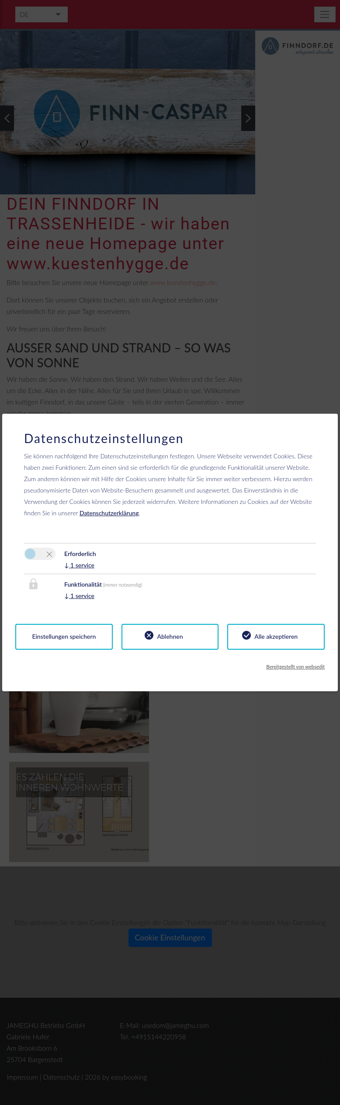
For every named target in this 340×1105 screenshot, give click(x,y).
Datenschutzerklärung (109, 513)
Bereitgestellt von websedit (295, 666)
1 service (79, 565)
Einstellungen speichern (64, 636)
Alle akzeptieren (276, 636)
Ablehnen (170, 636)
